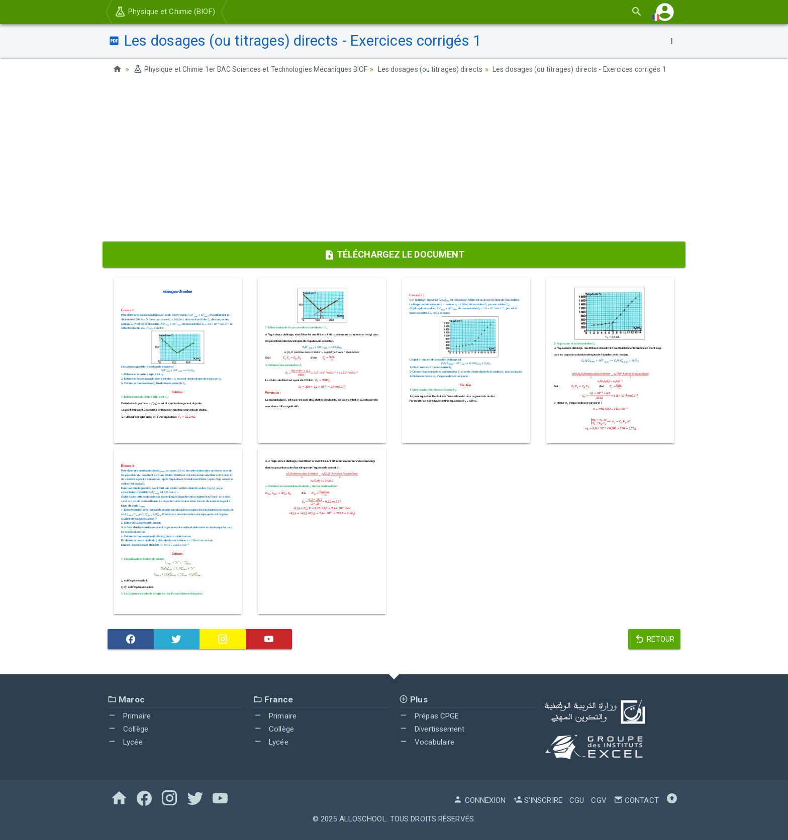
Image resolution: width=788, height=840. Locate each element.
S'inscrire (537, 800)
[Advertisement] (394, 161)
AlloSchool (362, 818)
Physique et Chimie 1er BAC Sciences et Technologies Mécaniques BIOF (253, 69)
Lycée (125, 741)
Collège (128, 729)
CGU (576, 800)
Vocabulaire (426, 741)
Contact (636, 800)
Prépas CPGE (429, 716)
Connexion (479, 800)
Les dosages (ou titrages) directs (436, 69)
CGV (598, 800)
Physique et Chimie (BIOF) (164, 11)
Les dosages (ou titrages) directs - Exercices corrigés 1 (587, 69)
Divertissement (432, 729)
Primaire (129, 716)
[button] (664, 12)
